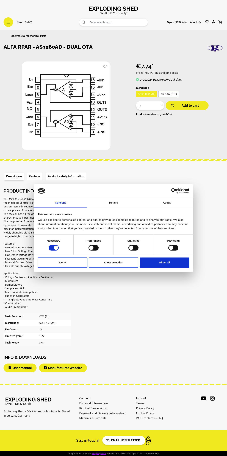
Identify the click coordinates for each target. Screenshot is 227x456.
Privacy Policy (145, 408)
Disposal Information (93, 403)
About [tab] (167, 202)
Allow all (164, 262)
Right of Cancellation (93, 408)
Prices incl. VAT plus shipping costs (157, 72)
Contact (84, 398)
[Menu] (8, 22)
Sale (29, 22)
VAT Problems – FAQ (149, 418)
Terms (140, 403)
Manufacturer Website (65, 368)
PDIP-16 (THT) (168, 94)
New (19, 22)
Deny (62, 262)
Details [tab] (113, 202)
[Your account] (213, 22)
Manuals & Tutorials (92, 418)
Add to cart (184, 105)
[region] (66, 107)
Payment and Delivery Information (102, 413)
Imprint (141, 398)
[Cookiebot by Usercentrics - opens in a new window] (173, 191)
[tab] (14, 176)
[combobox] (118, 22)
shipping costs (99, 453)
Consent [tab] (60, 202)
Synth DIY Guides (177, 22)
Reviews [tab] (34, 176)
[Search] (83, 22)
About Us (195, 22)
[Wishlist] (207, 22)
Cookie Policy (145, 413)
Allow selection (113, 262)
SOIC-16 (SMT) (146, 94)
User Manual (22, 368)
